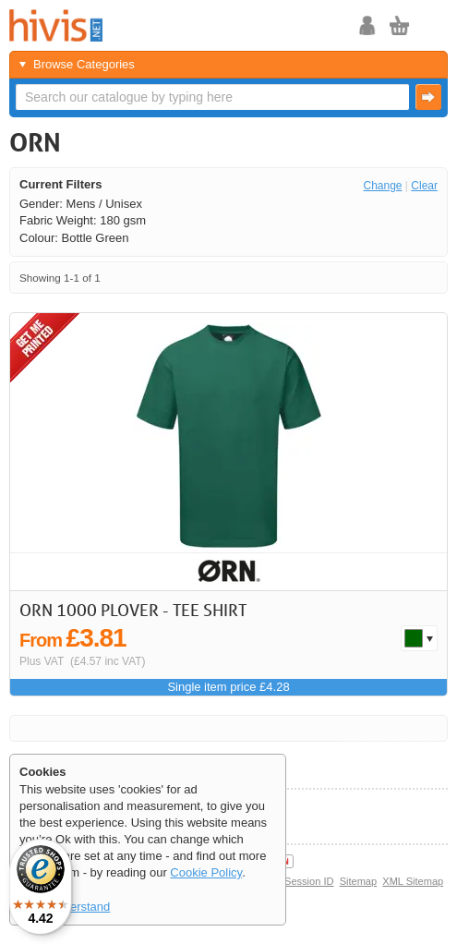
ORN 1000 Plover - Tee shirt (133, 609)
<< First (353, 277)
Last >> (427, 277)
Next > (402, 277)
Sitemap (359, 881)
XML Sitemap (412, 881)
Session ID (308, 881)
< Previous (377, 277)
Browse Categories (84, 64)
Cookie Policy (206, 872)
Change (382, 185)
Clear (424, 185)
